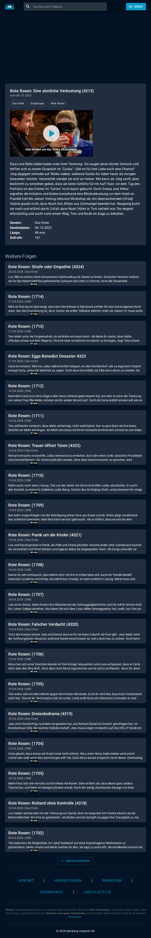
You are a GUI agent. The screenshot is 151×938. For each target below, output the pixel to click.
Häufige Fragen (67, 881)
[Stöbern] (136, 6)
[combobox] (69, 7)
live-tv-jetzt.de (97, 892)
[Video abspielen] (51, 133)
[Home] (10, 7)
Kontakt (26, 881)
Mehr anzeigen (75, 861)
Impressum (111, 881)
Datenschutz (51, 892)
